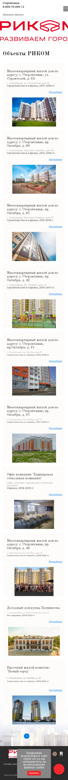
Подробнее (55, 92)
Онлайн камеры (15, 764)
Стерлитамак (11, 3)
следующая (58, 736)
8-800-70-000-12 (13, 7)
